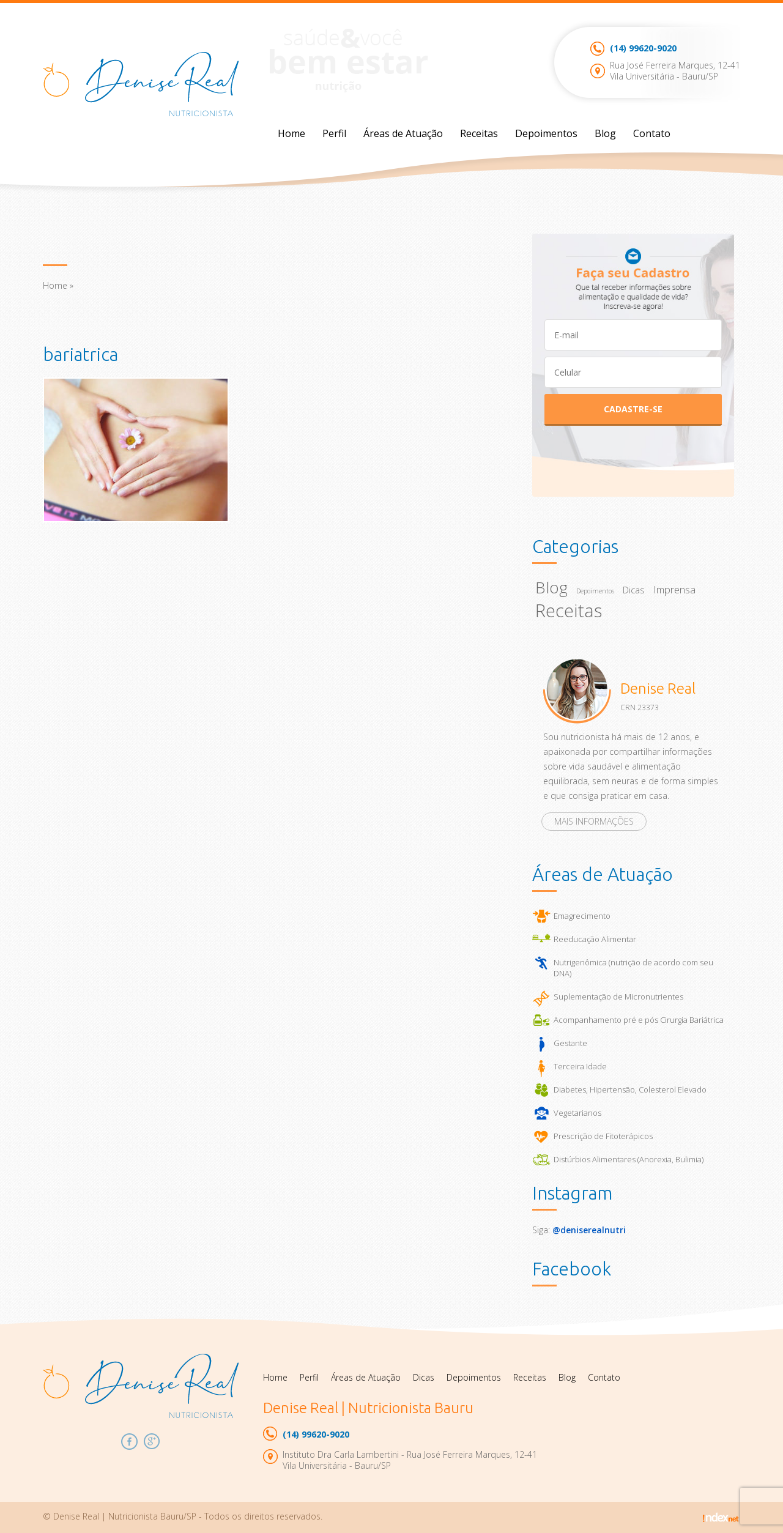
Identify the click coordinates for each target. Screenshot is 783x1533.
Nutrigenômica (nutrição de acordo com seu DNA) (633, 968)
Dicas (423, 1377)
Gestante (570, 1043)
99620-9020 (643, 48)
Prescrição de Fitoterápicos (603, 1135)
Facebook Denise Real (129, 1441)
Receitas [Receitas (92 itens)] (568, 610)
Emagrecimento (582, 915)
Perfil (334, 133)
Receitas (479, 133)
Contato (651, 133)
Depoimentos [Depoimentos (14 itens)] (595, 591)
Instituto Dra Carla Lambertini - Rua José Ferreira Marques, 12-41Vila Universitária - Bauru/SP (410, 1460)
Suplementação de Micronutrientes (618, 996)
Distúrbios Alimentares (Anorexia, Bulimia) (628, 1159)
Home (291, 133)
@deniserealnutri (589, 1230)
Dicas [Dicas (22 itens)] (634, 590)
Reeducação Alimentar (595, 939)
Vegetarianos (577, 1112)
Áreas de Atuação (403, 133)
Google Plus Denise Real (152, 1441)
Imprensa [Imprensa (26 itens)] (674, 589)
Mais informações (594, 821)
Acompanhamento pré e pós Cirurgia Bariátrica (639, 1019)
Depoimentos (546, 133)
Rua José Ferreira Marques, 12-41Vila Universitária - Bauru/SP (675, 70)
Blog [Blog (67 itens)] (551, 587)
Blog (605, 133)
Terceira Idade (580, 1066)
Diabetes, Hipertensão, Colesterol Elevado (630, 1089)
